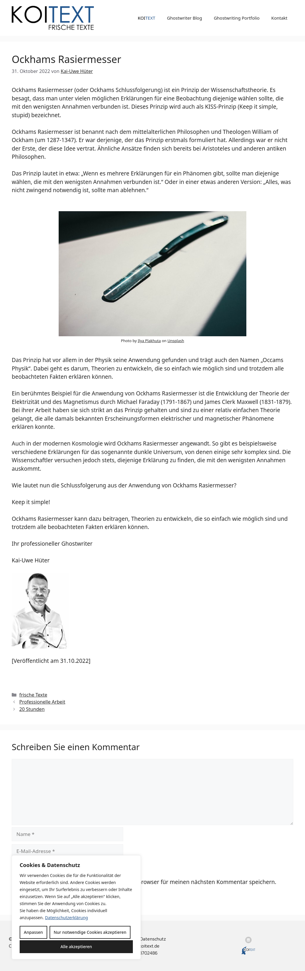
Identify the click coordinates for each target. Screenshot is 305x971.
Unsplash (175, 340)
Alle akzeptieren (76, 946)
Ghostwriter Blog (184, 18)
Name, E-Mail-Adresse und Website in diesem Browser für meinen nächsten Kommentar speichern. (147, 882)
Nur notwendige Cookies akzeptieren (90, 932)
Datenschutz (153, 938)
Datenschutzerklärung (66, 917)
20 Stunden (32, 709)
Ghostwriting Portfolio (237, 18)
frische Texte (33, 695)
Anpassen (33, 932)
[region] (76, 907)
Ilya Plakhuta (149, 340)
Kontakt (279, 18)
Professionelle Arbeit (42, 702)
